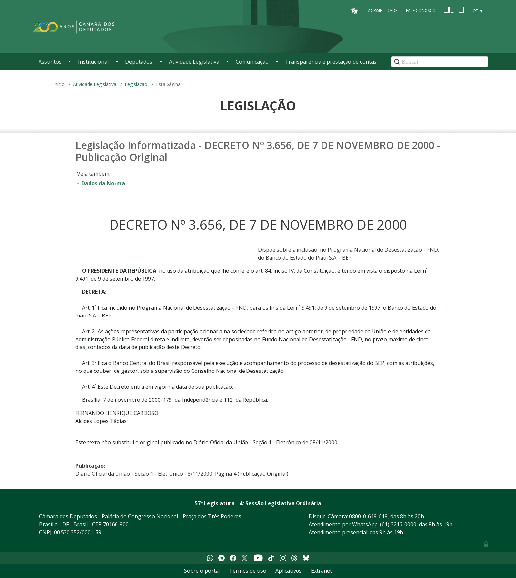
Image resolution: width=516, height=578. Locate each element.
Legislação (136, 84)
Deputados (138, 61)
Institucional (93, 61)
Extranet (321, 570)
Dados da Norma (103, 183)
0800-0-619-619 (368, 516)
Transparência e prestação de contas (330, 61)
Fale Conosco (421, 10)
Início (58, 84)
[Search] (439, 61)
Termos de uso (247, 570)
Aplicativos (288, 570)
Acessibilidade (382, 10)
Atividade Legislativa (194, 61)
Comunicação (252, 61)
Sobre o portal (202, 570)
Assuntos (50, 61)
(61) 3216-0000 (398, 524)
